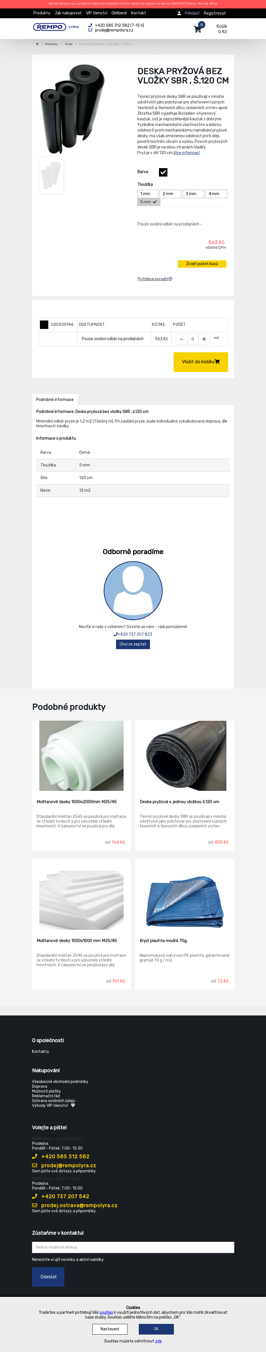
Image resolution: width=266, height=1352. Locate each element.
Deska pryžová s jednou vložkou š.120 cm (179, 801)
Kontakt (138, 13)
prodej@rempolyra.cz (64, 1166)
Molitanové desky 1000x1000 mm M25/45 (77, 940)
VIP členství (96, 13)
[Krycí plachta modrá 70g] (184, 894)
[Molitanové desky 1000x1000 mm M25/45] (81, 894)
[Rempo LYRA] (56, 26)
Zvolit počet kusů (202, 263)
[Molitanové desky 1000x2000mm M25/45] (81, 756)
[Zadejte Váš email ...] (133, 1247)
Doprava (39, 1086)
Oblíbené (119, 13)
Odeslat (48, 1276)
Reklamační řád (46, 1096)
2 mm (171, 194)
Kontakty (40, 1051)
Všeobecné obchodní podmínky (60, 1081)
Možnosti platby (46, 1091)
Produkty (41, 13)
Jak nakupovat (68, 13)
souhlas (106, 1312)
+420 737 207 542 (60, 1196)
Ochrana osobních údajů (53, 1100)
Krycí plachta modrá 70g (163, 940)
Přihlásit (192, 13)
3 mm (194, 194)
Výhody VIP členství (53, 1105)
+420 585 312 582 (61, 1157)
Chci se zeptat (133, 644)
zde (158, 1341)
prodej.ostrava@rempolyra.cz (75, 1205)
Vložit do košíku (201, 361)
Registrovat (215, 13)
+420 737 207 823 (133, 634)
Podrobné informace (55, 399)
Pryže (68, 44)
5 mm (148, 202)
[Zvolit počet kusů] (192, 339)
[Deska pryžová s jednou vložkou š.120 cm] (184, 756)
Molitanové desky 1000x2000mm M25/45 (77, 801)
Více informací (186, 152)
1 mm (148, 194)
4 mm (217, 194)
